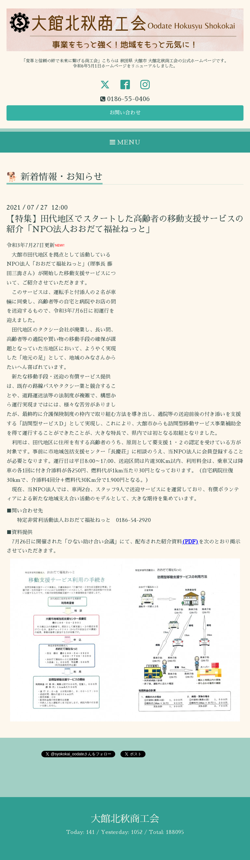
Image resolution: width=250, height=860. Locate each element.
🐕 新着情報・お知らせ (55, 177)
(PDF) (190, 541)
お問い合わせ (125, 112)
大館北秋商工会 (125, 819)
